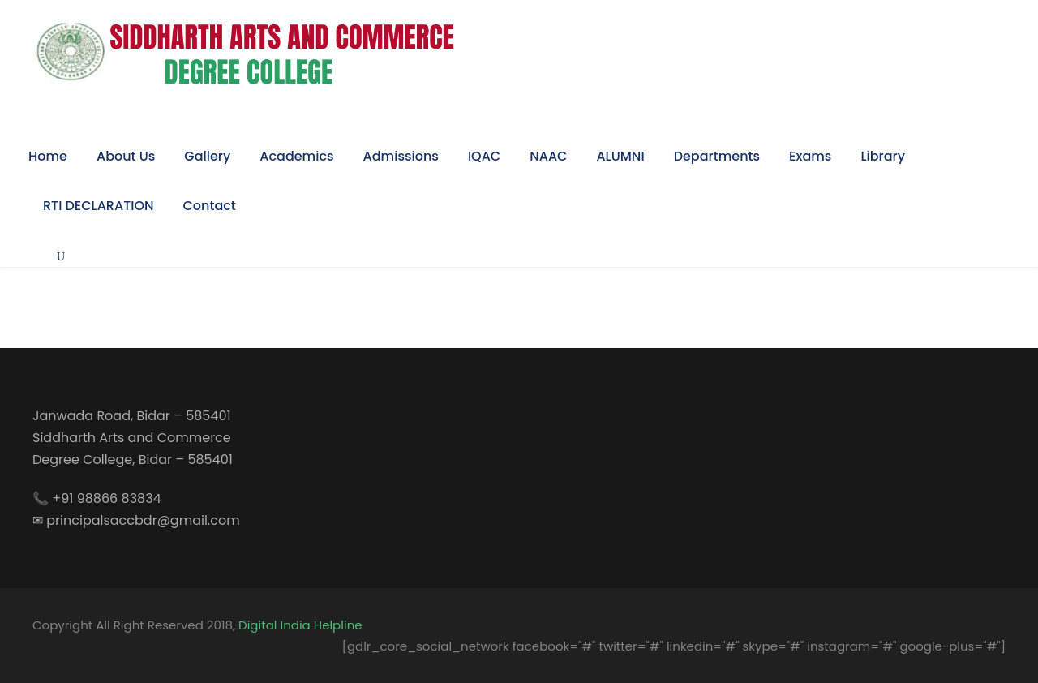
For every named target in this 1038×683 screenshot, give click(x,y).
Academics (296, 156)
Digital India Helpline (300, 625)
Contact (208, 205)
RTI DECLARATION (98, 205)
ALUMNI (620, 156)
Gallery (207, 156)
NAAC (548, 156)
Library (882, 156)
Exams (810, 156)
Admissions (401, 156)
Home (47, 156)
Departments (717, 156)
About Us (126, 156)
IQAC (484, 156)
